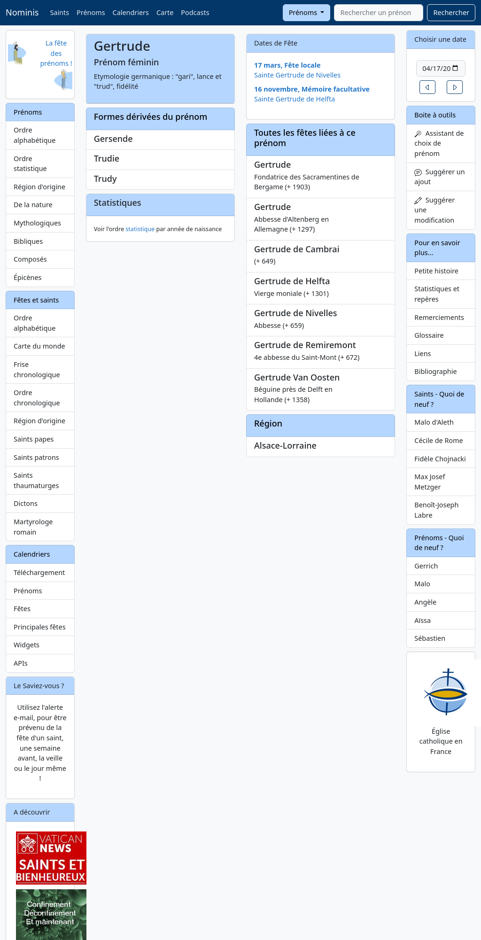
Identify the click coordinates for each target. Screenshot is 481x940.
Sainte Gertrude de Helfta (294, 98)
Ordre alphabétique (34, 135)
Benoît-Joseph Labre (436, 510)
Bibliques (28, 241)
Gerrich (426, 565)
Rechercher (451, 12)
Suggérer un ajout (439, 176)
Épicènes (28, 277)
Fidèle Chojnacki (439, 458)
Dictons (26, 503)
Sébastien (429, 638)
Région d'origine (39, 186)
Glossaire (428, 335)
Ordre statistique (30, 163)
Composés (30, 259)
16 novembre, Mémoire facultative (312, 89)
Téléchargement (39, 572)
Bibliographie (435, 371)
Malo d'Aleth (433, 422)
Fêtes (22, 608)
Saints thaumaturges (36, 480)
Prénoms (91, 12)
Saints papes (34, 439)
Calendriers (131, 12)
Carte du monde (39, 346)
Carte (164, 12)
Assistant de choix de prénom (439, 143)
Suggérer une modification (434, 210)
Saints (59, 12)
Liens (422, 353)
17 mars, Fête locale (287, 65)
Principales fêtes (40, 626)
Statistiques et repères (436, 293)
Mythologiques (37, 222)
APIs (21, 663)
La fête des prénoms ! (56, 53)
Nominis (22, 12)
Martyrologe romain (33, 526)
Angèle (425, 602)
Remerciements (439, 317)
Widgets (26, 644)
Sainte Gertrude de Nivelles (297, 74)
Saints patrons (36, 457)
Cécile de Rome (438, 440)
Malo (422, 583)
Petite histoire (436, 270)
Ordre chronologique (37, 397)
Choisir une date (440, 39)
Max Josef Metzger (429, 481)
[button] (427, 87)
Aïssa (422, 620)
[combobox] (378, 12)
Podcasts (195, 12)
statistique (140, 296)
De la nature (33, 204)
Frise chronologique (37, 369)
